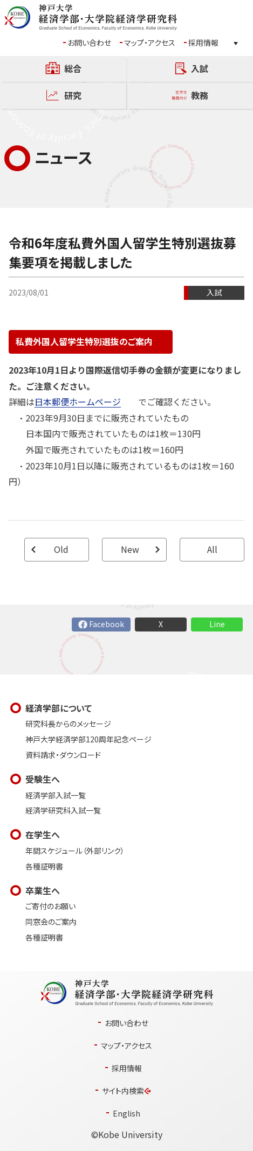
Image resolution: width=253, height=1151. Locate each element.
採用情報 (203, 42)
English (126, 1113)
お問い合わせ (89, 42)
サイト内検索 (123, 1091)
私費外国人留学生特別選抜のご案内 (84, 341)
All (212, 549)
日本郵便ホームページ (78, 402)
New (130, 549)
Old (61, 549)
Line (217, 624)
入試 (214, 292)
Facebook (106, 624)
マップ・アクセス (149, 42)
